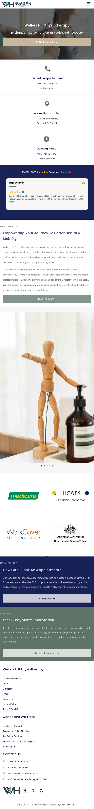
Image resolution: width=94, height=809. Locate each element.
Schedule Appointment (48, 78)
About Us (7, 683)
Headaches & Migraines (14, 726)
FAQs (5, 694)
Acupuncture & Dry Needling (16, 731)
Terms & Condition (11, 709)
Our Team (7, 688)
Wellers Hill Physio (12, 678)
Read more (13, 205)
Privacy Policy (9, 704)
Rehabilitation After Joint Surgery (18, 741)
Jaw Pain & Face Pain (12, 736)
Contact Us (8, 699)
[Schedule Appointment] (48, 69)
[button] (41, 465)
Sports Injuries (9, 746)
